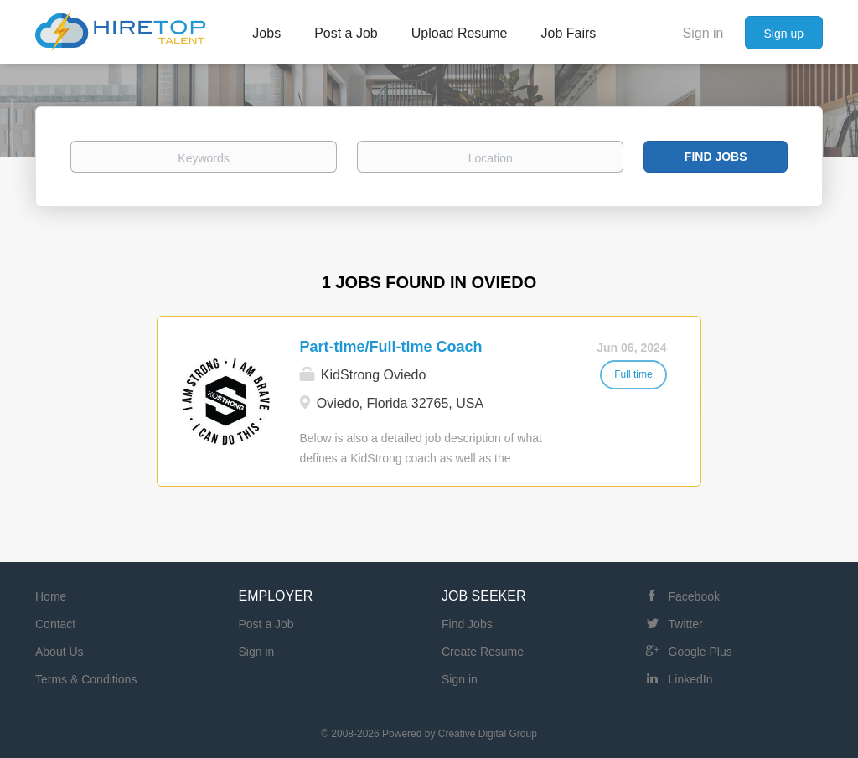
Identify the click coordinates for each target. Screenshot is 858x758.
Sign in (703, 33)
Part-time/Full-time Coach (390, 346)
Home (50, 596)
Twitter (686, 624)
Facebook (694, 596)
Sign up (784, 33)
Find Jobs (716, 156)
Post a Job (266, 624)
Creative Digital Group (487, 734)
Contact (55, 624)
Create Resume (483, 651)
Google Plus (700, 651)
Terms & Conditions (86, 679)
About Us (59, 651)
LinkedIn (691, 679)
